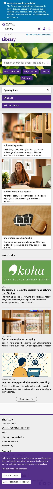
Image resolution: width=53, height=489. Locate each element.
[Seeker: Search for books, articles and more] (26, 62)
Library (9, 28)
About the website (10, 441)
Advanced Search (11, 71)
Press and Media (9, 424)
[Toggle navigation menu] (39, 28)
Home (4, 34)
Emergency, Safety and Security (15, 428)
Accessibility (7, 446)
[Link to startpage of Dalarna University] (8, 24)
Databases (26, 78)
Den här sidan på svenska (40, 34)
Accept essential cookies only (16, 482)
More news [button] (25, 399)
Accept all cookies (11, 475)
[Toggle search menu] (49, 28)
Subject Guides (30, 71)
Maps (4, 432)
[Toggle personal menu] (44, 28)
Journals (45, 71)
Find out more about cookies (14, 469)
